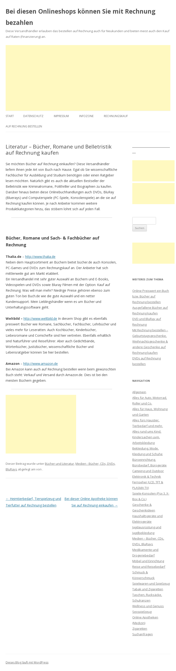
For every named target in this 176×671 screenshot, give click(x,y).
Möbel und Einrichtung (148, 561)
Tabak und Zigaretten (147, 589)
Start (10, 116)
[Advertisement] (88, 78)
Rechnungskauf (116, 116)
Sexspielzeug (142, 612)
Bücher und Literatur (59, 463)
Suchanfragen (142, 634)
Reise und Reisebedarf (148, 566)
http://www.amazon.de (40, 363)
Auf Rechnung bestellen (24, 126)
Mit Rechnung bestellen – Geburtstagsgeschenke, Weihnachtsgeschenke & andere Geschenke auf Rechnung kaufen (150, 341)
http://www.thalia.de (40, 256)
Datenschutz (33, 116)
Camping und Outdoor (148, 471)
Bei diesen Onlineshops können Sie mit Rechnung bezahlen (80, 17)
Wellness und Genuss (148, 606)
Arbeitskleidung (143, 443)
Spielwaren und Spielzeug (151, 583)
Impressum (61, 116)
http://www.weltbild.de (40, 318)
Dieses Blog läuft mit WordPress (27, 662)
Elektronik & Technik (146, 476)
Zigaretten (139, 628)
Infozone (86, 116)
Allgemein (139, 392)
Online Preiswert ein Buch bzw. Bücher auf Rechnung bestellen (150, 296)
